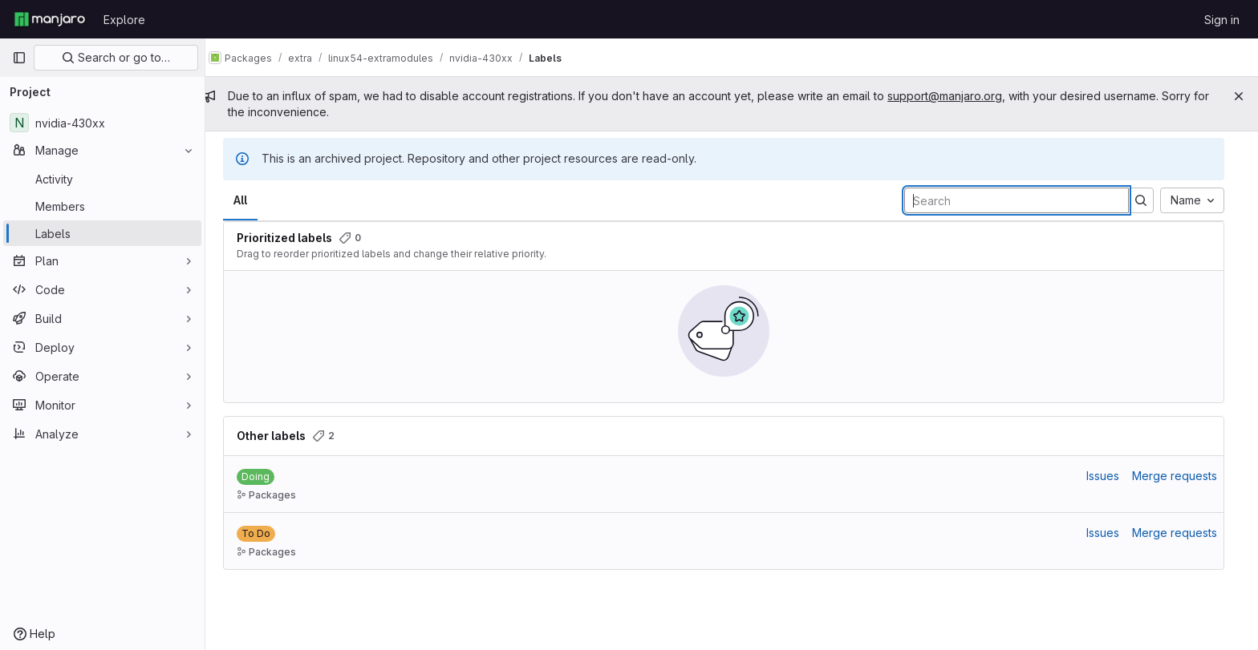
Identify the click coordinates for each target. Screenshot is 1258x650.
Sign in (1222, 19)
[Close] (1238, 96)
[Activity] (102, 179)
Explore (124, 19)
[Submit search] (1149, 200)
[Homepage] (50, 19)
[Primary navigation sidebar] (19, 58)
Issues (1110, 475)
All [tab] (248, 200)
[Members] (102, 206)
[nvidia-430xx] (102, 122)
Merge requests (1182, 475)
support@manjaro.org (960, 96)
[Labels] (102, 233)
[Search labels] (1024, 200)
